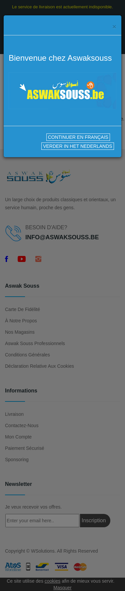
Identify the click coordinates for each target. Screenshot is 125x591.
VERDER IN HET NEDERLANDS (77, 146)
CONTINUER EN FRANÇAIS (78, 137)
